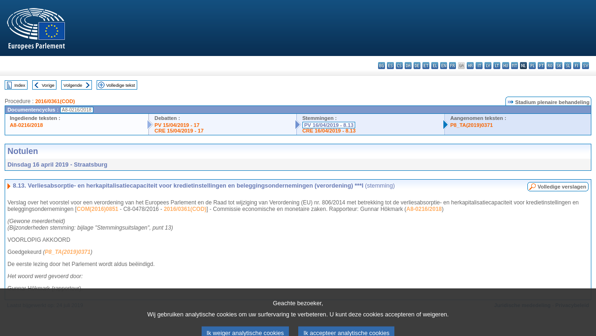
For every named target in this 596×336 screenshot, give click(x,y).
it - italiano (479, 65)
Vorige (48, 85)
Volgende (72, 85)
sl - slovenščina (567, 65)
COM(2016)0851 (97, 209)
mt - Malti (514, 65)
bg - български (381, 65)
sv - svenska (585, 65)
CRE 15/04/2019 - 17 (178, 130)
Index (19, 85)
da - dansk (408, 65)
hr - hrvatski (470, 65)
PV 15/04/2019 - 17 (176, 125)
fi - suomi (576, 65)
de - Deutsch (417, 65)
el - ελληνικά (434, 65)
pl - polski (532, 65)
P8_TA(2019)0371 (471, 125)
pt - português (541, 65)
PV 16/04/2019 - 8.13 (329, 125)
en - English (443, 65)
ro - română (550, 65)
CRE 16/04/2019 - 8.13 (329, 130)
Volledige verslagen (562, 186)
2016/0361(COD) (55, 101)
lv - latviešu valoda (487, 65)
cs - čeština (399, 65)
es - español (390, 65)
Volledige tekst (120, 85)
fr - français (452, 65)
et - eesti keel (425, 65)
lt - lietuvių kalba (496, 65)
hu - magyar (505, 65)
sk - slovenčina (558, 65)
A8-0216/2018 (26, 125)
